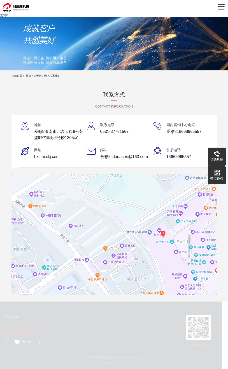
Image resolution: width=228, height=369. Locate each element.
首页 (28, 75)
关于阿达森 (40, 75)
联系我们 (54, 75)
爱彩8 (4, 15)
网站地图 (107, 362)
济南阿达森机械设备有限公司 (16, 7)
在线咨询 (22, 342)
